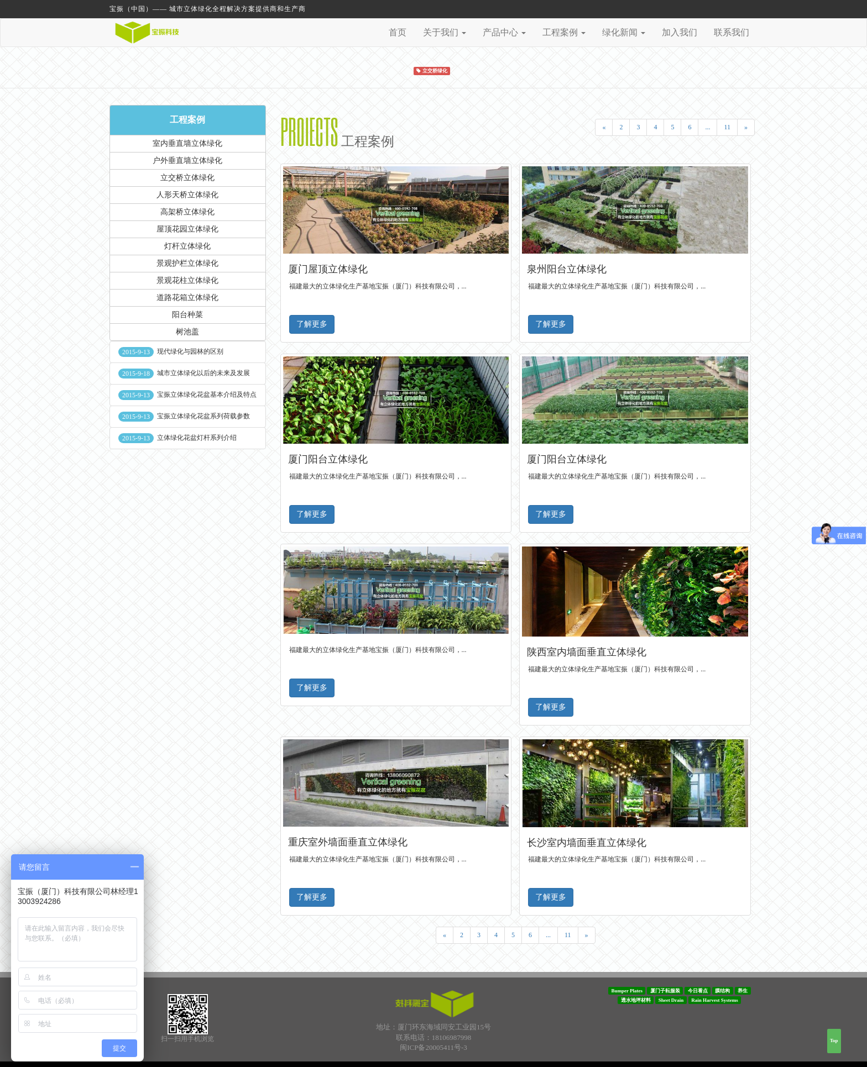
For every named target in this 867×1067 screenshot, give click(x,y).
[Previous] (604, 127)
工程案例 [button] (564, 32)
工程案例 (187, 119)
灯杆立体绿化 (187, 246)
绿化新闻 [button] (623, 32)
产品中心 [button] (504, 32)
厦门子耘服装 (665, 991)
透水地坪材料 (636, 1000)
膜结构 (722, 991)
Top (834, 1040)
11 (727, 127)
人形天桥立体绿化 (187, 195)
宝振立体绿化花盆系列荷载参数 (203, 416)
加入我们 (679, 32)
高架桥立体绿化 (187, 212)
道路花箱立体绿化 (187, 297)
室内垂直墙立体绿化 (187, 143)
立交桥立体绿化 (187, 178)
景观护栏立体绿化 (187, 263)
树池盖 (187, 332)
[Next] (746, 127)
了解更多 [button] (311, 324)
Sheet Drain (671, 1000)
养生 (743, 991)
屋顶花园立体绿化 (187, 229)
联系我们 (731, 32)
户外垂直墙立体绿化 (187, 160)
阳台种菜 (187, 315)
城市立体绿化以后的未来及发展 (203, 373)
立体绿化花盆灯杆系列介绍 (197, 437)
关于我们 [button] (444, 32)
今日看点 (698, 991)
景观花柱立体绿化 (187, 280)
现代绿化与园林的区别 (190, 351)
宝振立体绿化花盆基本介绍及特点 (207, 394)
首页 (397, 32)
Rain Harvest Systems (714, 1000)
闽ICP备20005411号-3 (433, 1047)
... (707, 127)
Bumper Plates (627, 991)
